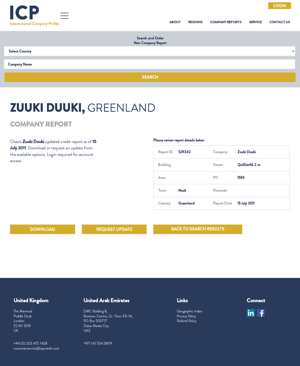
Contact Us (279, 22)
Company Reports (225, 22)
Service (255, 22)
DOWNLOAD (42, 229)
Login (279, 6)
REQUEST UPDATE (114, 229)
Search (150, 77)
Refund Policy (186, 320)
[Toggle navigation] (64, 15)
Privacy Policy (186, 316)
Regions (195, 22)
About (175, 22)
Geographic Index (189, 311)
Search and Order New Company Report (150, 40)
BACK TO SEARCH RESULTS (197, 229)
